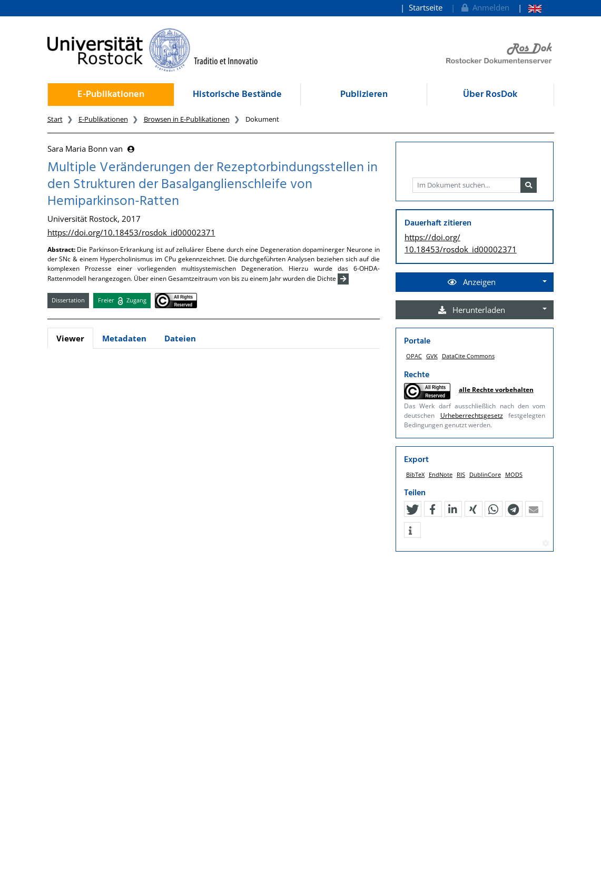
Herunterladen (471, 310)
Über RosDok (490, 94)
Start (55, 119)
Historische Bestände (237, 94)
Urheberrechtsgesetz (471, 415)
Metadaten (124, 338)
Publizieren (364, 94)
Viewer (70, 338)
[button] (412, 509)
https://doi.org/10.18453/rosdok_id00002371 (131, 232)
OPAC (414, 356)
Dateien (180, 338)
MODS (514, 474)
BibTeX (415, 474)
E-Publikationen (110, 94)
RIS (461, 474)
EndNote (440, 474)
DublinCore (485, 474)
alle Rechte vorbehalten (496, 389)
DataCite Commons (468, 356)
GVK (432, 356)
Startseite (425, 7)
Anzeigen (472, 282)
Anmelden (484, 7)
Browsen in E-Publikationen (187, 119)
